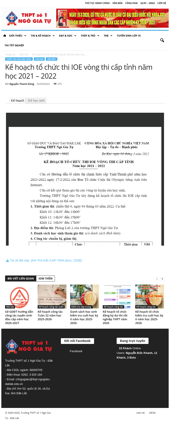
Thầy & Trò (90, 36)
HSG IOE (23, 54)
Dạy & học (68, 36)
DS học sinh (36, 100)
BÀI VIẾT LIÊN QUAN (21, 278)
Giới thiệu (17, 36)
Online (130, 348)
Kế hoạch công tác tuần (51, 306)
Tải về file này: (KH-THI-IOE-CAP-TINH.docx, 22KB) (44, 260)
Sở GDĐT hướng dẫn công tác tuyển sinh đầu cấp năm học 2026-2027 (19, 317)
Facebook (76, 351)
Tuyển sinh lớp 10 (129, 35)
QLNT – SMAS (147, 3)
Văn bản (117, 3)
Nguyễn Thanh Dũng (21, 83)
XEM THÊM (45, 278)
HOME (4, 36)
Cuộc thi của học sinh (19, 59)
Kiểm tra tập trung (81, 306)
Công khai (131, 3)
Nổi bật (51, 59)
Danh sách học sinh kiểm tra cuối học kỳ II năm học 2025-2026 (84, 317)
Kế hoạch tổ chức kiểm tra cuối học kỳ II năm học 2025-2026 (149, 317)
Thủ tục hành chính (97, 3)
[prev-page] (157, 278)
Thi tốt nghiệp (14, 45)
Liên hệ (161, 3)
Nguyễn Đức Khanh (139, 353)
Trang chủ (10, 54)
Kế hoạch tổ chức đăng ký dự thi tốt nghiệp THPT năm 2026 (115, 317)
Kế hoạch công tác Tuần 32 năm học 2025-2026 (50, 315)
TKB (108, 36)
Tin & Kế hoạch (42, 36)
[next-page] (162, 278)
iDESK (152, 412)
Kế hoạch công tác (113, 306)
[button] (162, 40)
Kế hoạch (17, 100)
